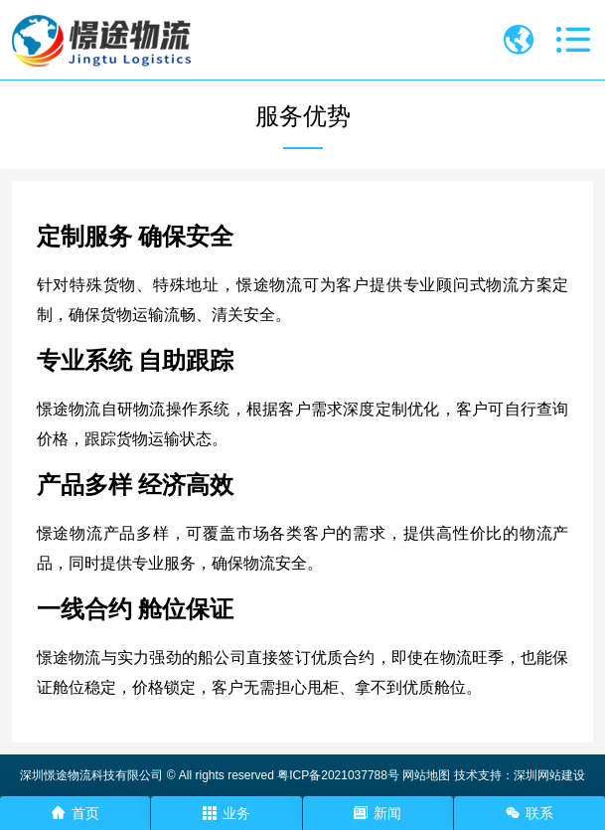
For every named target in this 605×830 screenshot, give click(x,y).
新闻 (377, 813)
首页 (75, 813)
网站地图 (426, 775)
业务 (226, 813)
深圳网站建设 (549, 775)
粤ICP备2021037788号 (338, 775)
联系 (529, 813)
